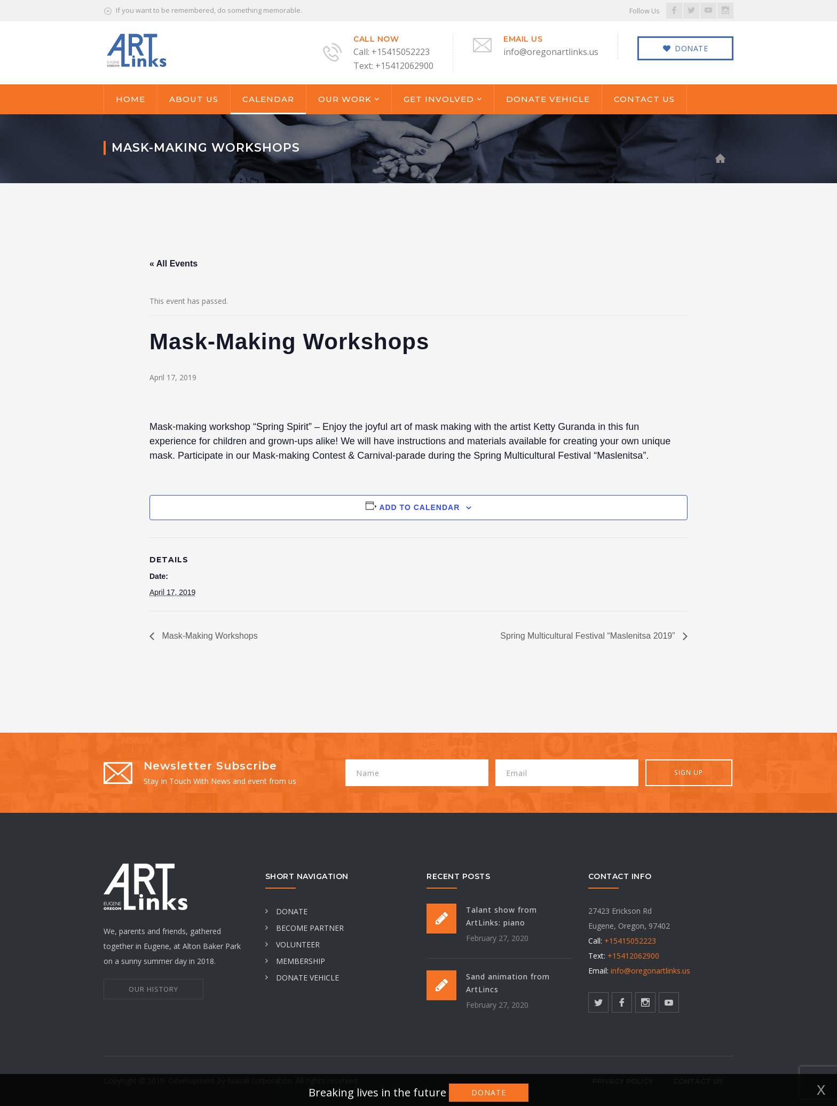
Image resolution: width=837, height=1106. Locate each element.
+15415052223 (630, 941)
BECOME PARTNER (304, 928)
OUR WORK (345, 99)
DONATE (286, 911)
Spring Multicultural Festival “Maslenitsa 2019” (588, 635)
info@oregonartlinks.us (650, 971)
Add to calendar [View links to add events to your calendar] (419, 507)
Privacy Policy (623, 1081)
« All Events (173, 263)
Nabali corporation (259, 1081)
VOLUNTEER (292, 944)
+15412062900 (633, 956)
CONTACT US (644, 99)
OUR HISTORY (153, 989)
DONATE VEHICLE (548, 99)
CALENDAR (268, 99)
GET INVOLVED (439, 99)
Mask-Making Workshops (209, 635)
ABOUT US (193, 99)
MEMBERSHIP (295, 961)
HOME (130, 99)
